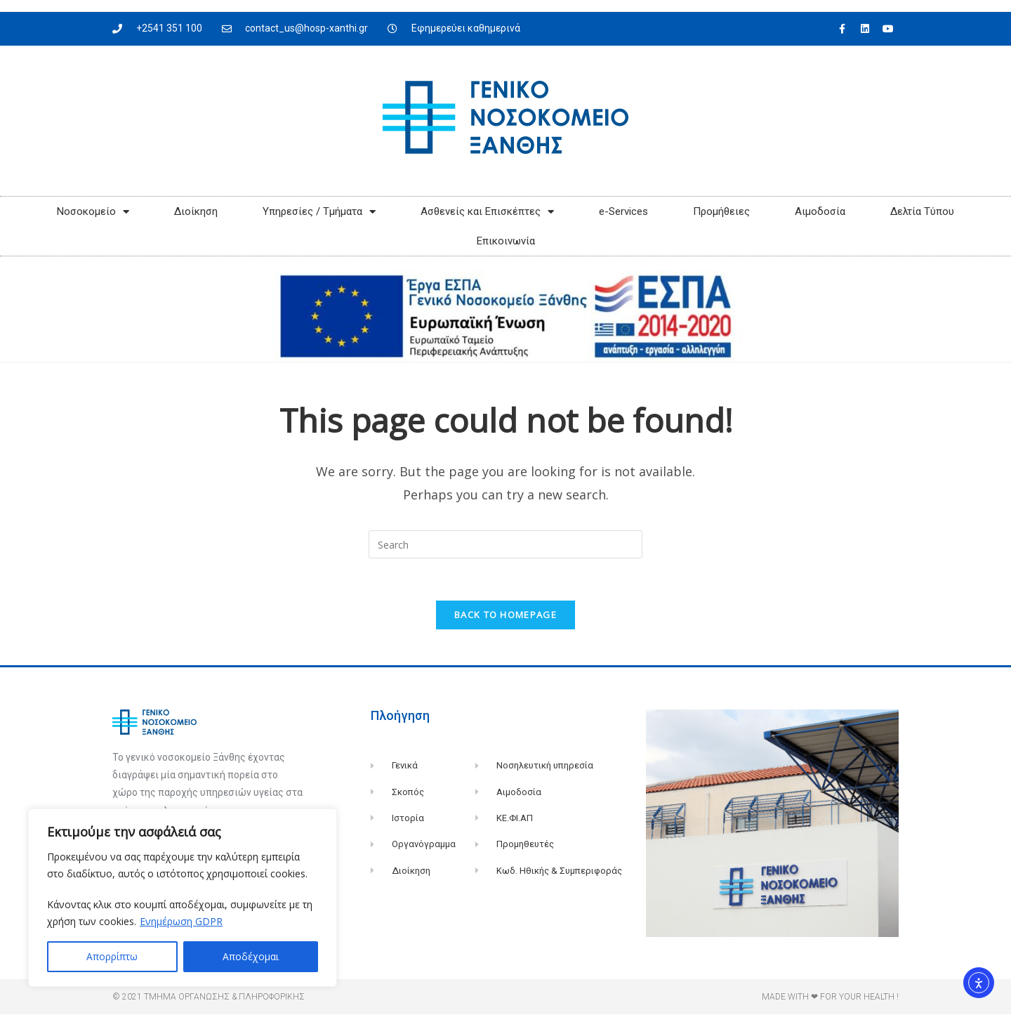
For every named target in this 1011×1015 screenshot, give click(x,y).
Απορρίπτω (112, 956)
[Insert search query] (505, 544)
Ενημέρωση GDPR (181, 921)
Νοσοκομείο (93, 211)
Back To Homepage (505, 615)
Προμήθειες (721, 211)
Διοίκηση (196, 211)
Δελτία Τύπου (922, 211)
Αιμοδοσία (820, 211)
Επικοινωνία (506, 241)
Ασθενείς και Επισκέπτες (487, 211)
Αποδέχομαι (251, 956)
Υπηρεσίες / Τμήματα (319, 211)
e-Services (623, 211)
